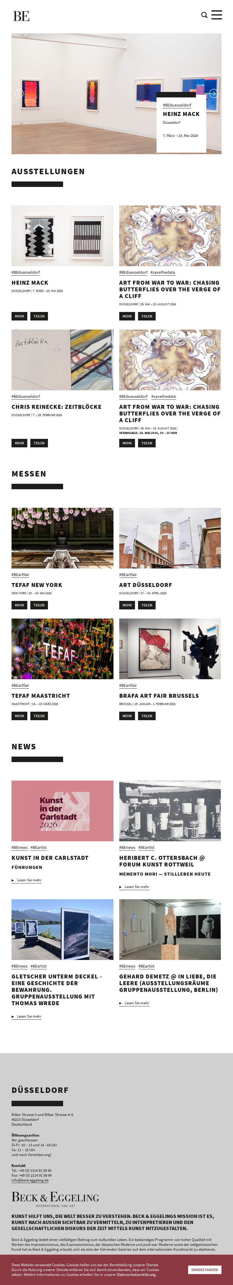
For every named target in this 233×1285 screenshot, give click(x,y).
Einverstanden (204, 1269)
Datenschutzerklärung (136, 1274)
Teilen (39, 316)
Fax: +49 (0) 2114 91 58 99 (32, 1175)
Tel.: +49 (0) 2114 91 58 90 (31, 1170)
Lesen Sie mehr (29, 880)
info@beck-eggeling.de (30, 1180)
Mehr (19, 316)
